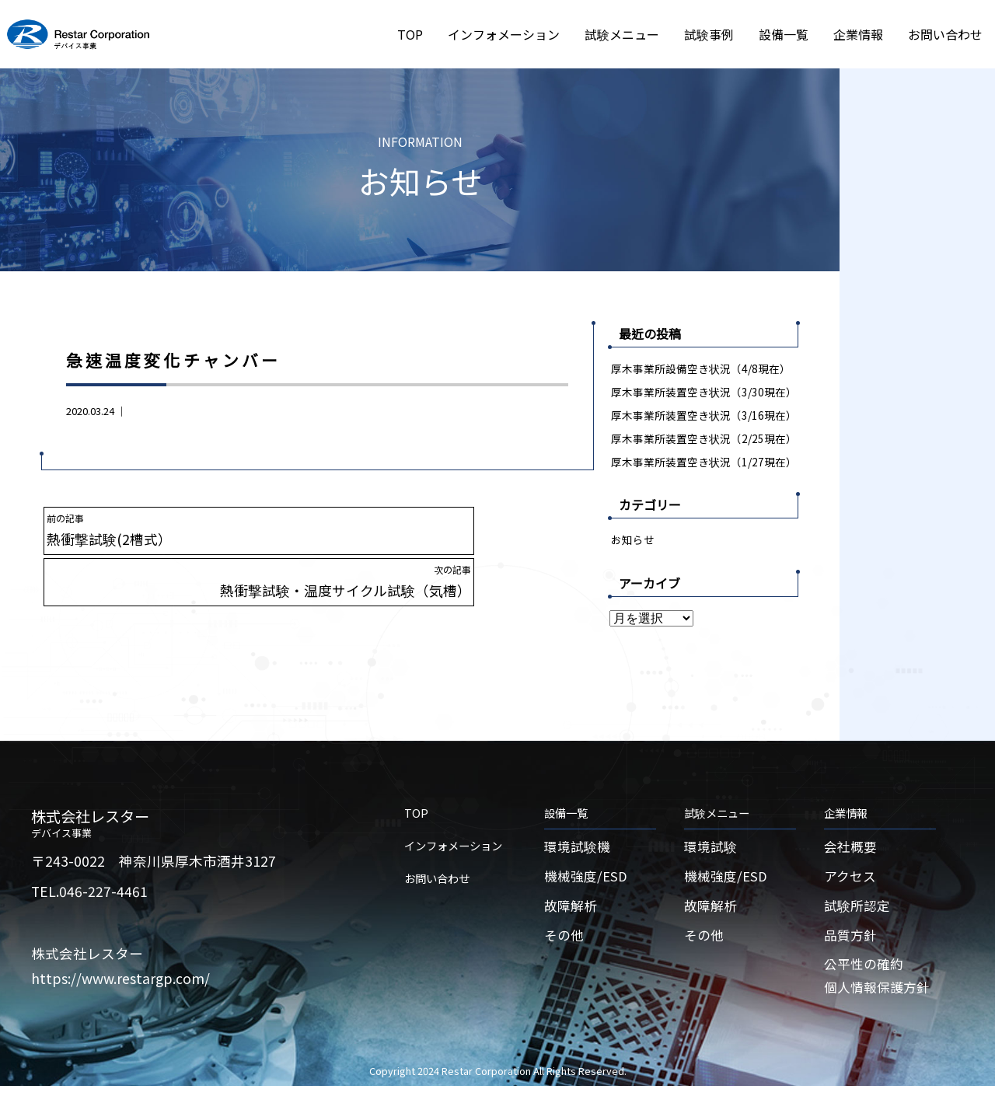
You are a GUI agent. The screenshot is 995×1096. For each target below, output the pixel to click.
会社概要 (852, 850)
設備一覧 (783, 34)
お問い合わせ (945, 34)
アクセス (851, 880)
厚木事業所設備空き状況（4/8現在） (701, 368)
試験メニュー (622, 34)
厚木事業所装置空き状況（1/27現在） (704, 463)
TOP (410, 34)
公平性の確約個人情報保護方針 (880, 985)
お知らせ (633, 541)
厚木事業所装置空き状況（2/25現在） (704, 439)
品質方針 (852, 941)
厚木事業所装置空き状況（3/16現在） (704, 415)
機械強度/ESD (587, 880)
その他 (565, 941)
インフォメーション (504, 34)
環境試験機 (579, 850)
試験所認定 (859, 911)
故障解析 (572, 911)
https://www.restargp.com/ (120, 980)
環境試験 (712, 850)
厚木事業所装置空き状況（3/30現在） (704, 392)
